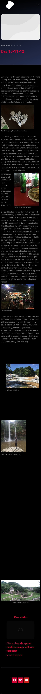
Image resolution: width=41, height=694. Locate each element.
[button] (3, 639)
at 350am (32, 342)
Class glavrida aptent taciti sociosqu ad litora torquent (20, 647)
